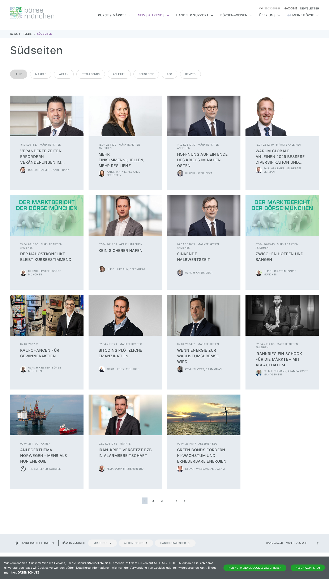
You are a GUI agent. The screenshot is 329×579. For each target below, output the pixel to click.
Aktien (63, 74)
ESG (169, 74)
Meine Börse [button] (303, 15)
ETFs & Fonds (91, 74)
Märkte (40, 74)
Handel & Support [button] (195, 15)
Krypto (190, 74)
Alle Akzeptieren (308, 567)
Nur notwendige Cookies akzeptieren (254, 567)
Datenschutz (28, 572)
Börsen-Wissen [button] (236, 15)
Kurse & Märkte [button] (114, 15)
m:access (102, 543)
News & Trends (21, 33)
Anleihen (119, 74)
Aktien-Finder (136, 543)
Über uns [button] (269, 15)
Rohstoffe (146, 74)
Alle (19, 74)
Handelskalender (175, 543)
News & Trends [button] (154, 15)
